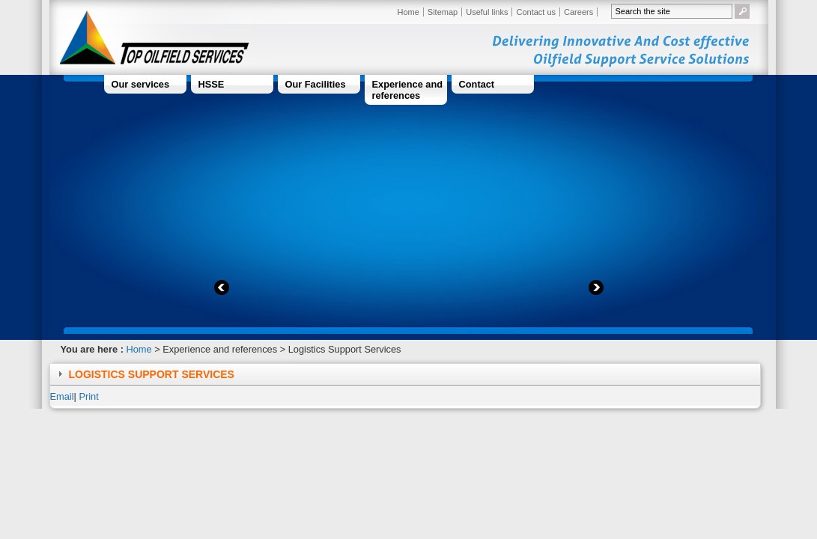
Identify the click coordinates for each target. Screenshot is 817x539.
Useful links (487, 11)
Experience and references (407, 90)
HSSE (211, 84)
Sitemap (443, 11)
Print (88, 396)
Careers (578, 11)
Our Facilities (315, 84)
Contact (477, 84)
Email (62, 396)
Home (408, 11)
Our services (141, 84)
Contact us (536, 11)
